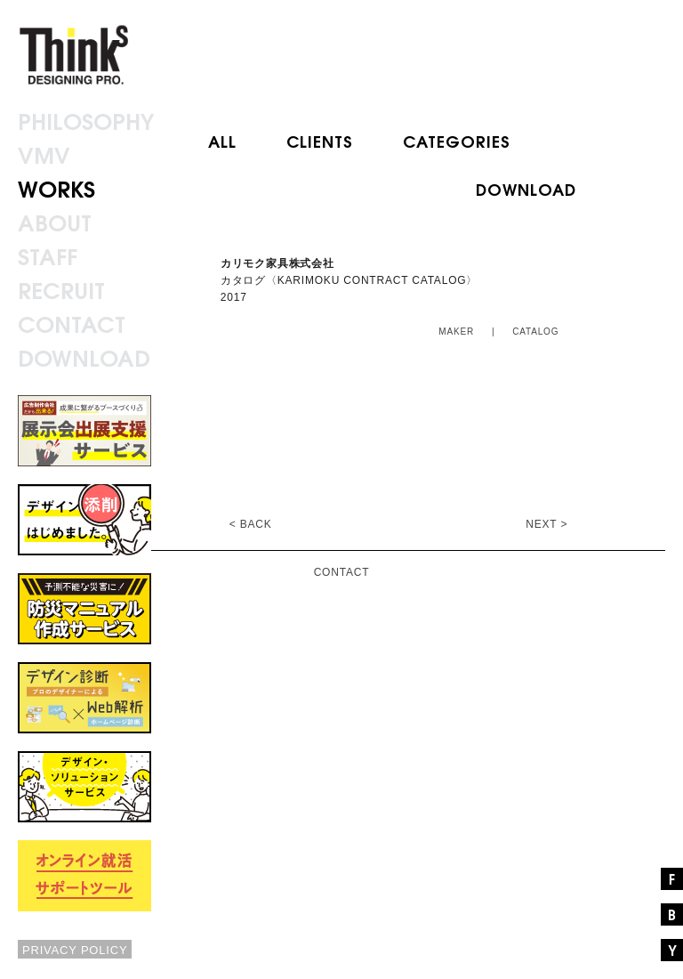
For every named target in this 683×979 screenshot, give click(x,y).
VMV (44, 153)
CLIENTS (319, 140)
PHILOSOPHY (86, 119)
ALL (222, 140)
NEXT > (546, 524)
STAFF (47, 255)
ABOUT (55, 221)
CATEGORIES (456, 140)
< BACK (250, 524)
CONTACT (342, 572)
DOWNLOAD (526, 188)
